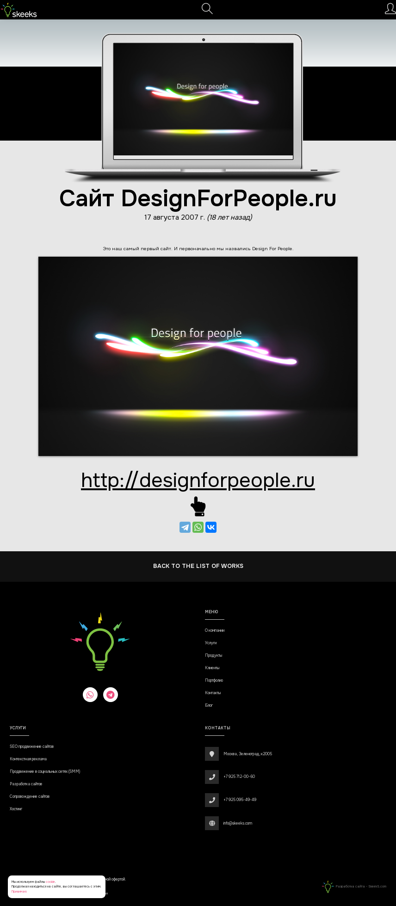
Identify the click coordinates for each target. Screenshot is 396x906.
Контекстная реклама (28, 759)
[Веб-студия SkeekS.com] (18, 9)
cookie (50, 882)
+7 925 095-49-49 (239, 799)
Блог (209, 705)
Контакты (213, 693)
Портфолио (214, 680)
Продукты (213, 655)
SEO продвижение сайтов (32, 746)
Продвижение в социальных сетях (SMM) (45, 771)
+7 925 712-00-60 (239, 776)
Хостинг (16, 809)
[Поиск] (207, 11)
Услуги (211, 643)
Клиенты (212, 668)
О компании (214, 630)
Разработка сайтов (26, 784)
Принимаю (19, 891)
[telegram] (110, 694)
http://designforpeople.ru (198, 480)
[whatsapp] (90, 694)
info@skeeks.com (237, 823)
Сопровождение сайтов (30, 796)
